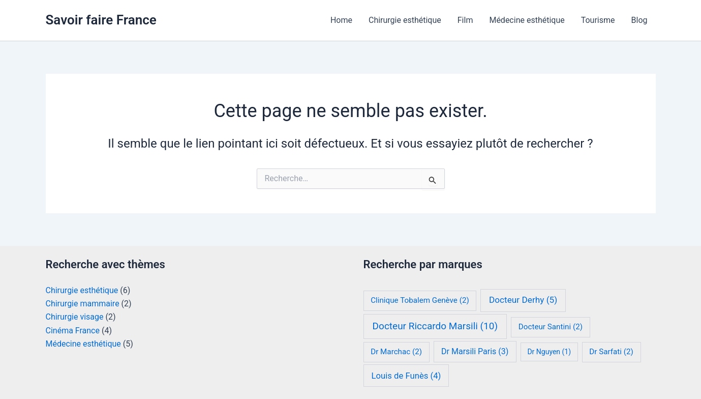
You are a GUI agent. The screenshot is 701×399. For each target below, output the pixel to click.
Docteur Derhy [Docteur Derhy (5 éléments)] (523, 300)
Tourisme (598, 20)
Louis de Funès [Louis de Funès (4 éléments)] (406, 376)
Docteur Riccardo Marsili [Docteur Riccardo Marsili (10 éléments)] (435, 326)
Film (465, 20)
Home (341, 20)
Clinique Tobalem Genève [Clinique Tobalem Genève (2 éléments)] (420, 300)
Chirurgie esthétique (405, 20)
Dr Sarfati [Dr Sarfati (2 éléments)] (611, 351)
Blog (639, 20)
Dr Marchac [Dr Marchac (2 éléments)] (396, 351)
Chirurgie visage (75, 317)
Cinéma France (73, 330)
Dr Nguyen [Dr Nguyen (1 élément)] (549, 352)
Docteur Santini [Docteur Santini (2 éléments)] (551, 326)
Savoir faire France (101, 19)
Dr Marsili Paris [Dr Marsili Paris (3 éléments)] (474, 351)
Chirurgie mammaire (82, 303)
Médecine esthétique (526, 20)
